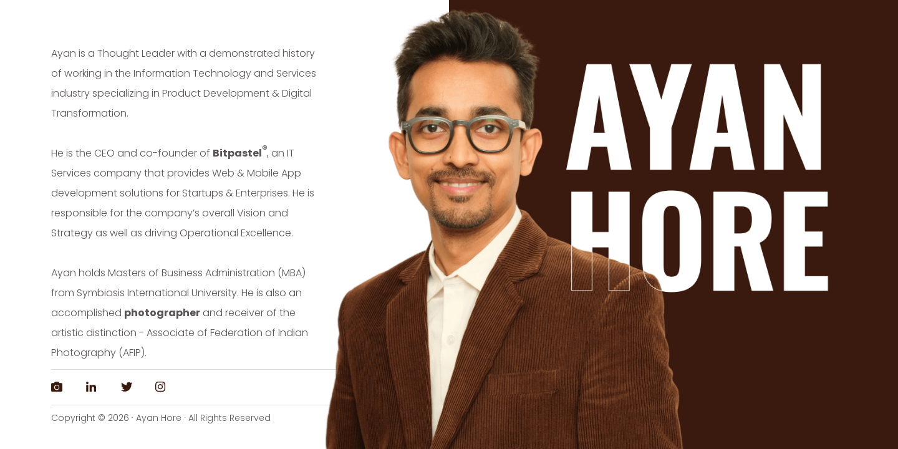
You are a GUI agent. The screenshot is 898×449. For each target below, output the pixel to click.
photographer (162, 313)
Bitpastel (237, 153)
